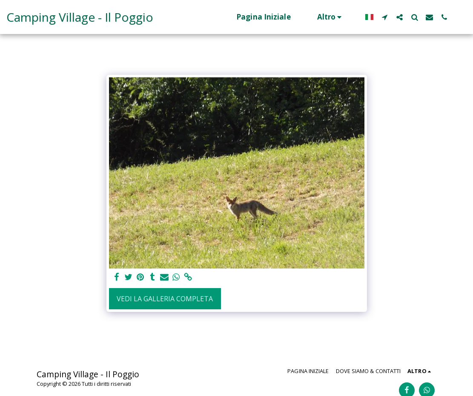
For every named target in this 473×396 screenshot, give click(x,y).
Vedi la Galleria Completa (165, 298)
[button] (385, 17)
